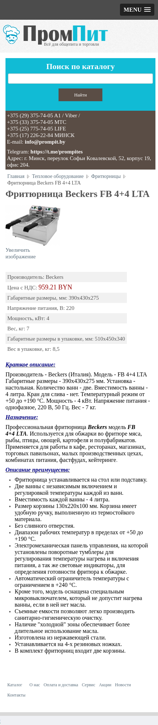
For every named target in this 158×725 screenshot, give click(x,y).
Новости (123, 684)
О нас (35, 684)
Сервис (88, 684)
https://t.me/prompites (56, 152)
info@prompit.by (45, 142)
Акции (105, 684)
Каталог (14, 684)
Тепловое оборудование (58, 176)
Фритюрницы (106, 176)
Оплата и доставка (61, 684)
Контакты (16, 695)
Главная (16, 176)
